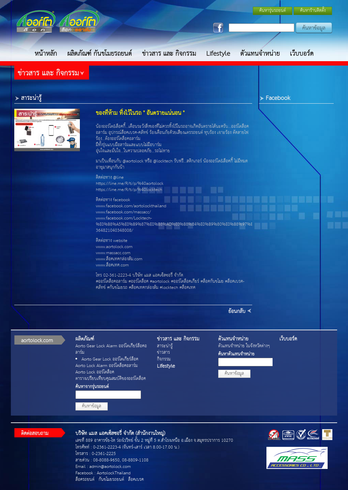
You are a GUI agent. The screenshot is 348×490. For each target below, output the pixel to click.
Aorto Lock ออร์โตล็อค (94, 372)
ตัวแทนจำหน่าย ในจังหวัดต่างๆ (244, 346)
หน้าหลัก (46, 54)
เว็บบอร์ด (302, 54)
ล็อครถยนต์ (84, 480)
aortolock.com (37, 340)
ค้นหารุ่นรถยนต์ (272, 11)
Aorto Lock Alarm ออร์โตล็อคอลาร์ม (106, 366)
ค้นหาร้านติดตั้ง (313, 11)
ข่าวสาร (163, 352)
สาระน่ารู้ (165, 346)
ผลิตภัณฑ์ (84, 339)
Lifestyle (218, 54)
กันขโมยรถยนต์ (111, 480)
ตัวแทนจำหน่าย (260, 54)
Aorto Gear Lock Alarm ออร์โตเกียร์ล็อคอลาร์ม (111, 349)
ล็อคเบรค (136, 480)
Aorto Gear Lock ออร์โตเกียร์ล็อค (110, 359)
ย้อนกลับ (236, 311)
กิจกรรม (164, 359)
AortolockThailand (113, 473)
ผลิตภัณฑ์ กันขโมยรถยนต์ (99, 54)
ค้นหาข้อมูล (91, 406)
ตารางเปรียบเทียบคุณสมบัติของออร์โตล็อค (110, 379)
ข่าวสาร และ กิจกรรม (169, 54)
